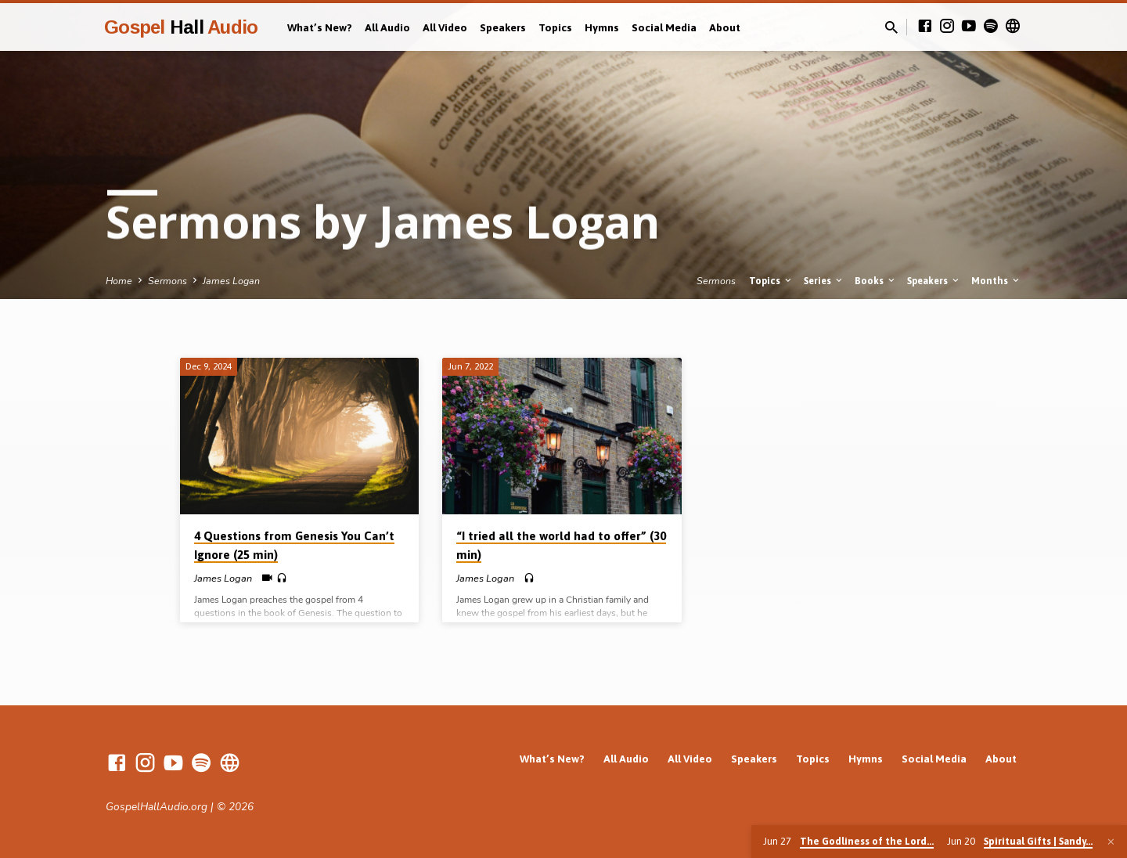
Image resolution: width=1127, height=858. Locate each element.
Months (996, 281)
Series (824, 281)
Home (119, 280)
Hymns (602, 27)
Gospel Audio (180, 27)
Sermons (167, 280)
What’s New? (319, 27)
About (724, 27)
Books (876, 281)
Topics (555, 27)
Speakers (503, 27)
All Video (445, 27)
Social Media (664, 27)
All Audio (387, 27)
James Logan (231, 280)
